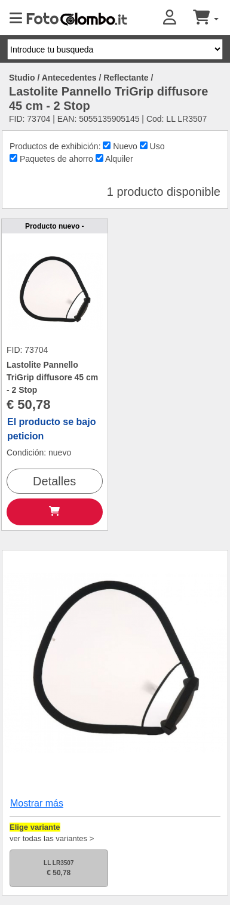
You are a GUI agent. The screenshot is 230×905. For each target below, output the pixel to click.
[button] (178, 18)
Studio (22, 77)
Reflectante (125, 77)
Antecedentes (69, 77)
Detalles (54, 481)
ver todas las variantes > (52, 838)
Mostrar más (36, 803)
